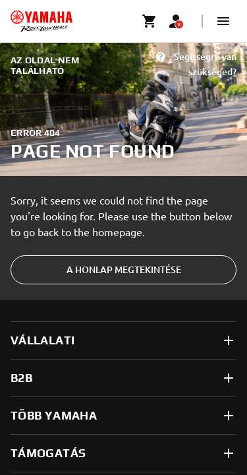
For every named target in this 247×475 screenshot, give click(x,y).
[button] (223, 21)
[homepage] (41, 21)
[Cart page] (149, 21)
